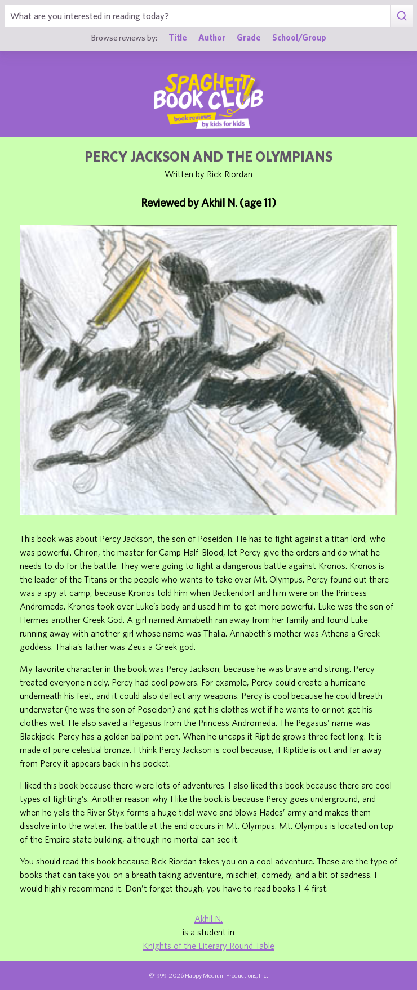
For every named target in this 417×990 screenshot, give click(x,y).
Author (211, 37)
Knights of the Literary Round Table (208, 945)
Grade (249, 37)
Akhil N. (208, 918)
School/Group (299, 37)
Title (177, 37)
